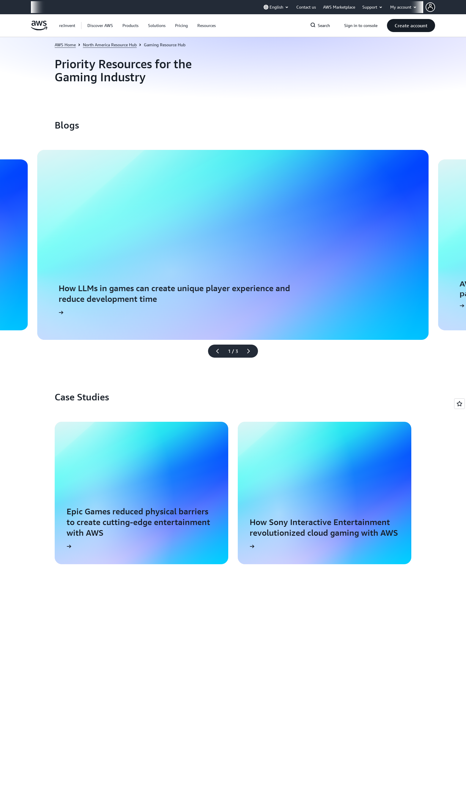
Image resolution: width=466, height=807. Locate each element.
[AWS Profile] (430, 7)
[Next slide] (251, 351)
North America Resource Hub (110, 44)
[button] (100, 25)
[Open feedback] (459, 403)
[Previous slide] (215, 351)
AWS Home (65, 44)
